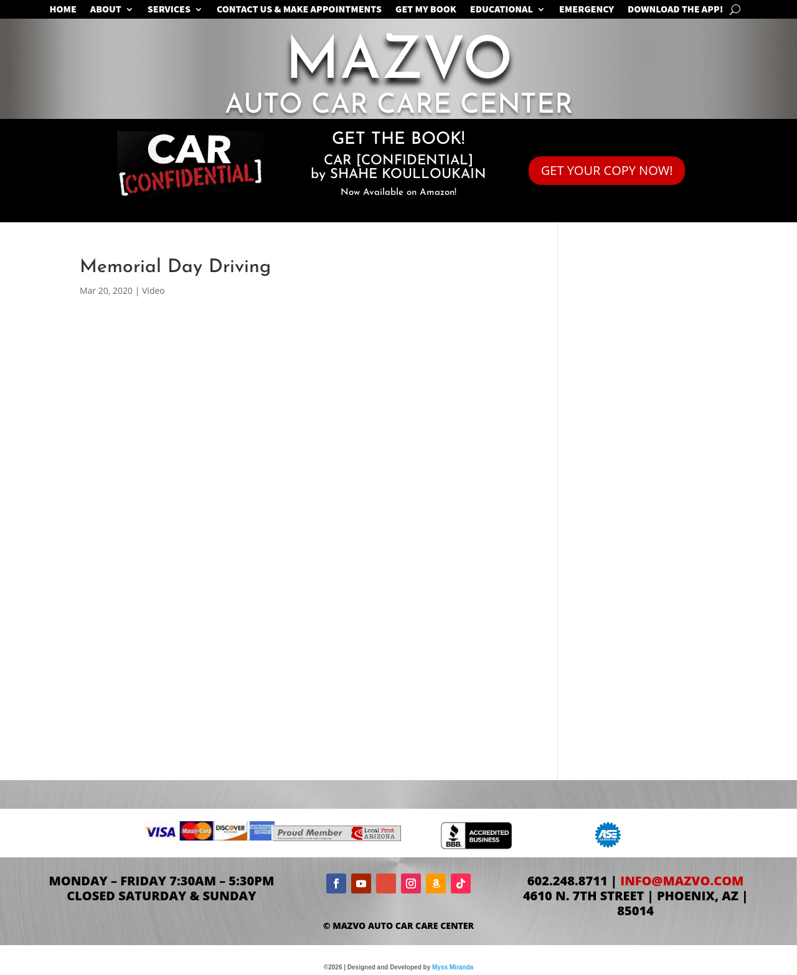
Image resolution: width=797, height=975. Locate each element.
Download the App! (675, 10)
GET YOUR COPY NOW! (607, 170)
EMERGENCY (586, 10)
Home (63, 10)
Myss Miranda (452, 967)
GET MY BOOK (425, 10)
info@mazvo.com (681, 880)
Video (153, 290)
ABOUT (105, 10)
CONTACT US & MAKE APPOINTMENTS (299, 10)
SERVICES (169, 10)
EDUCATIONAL (501, 10)
